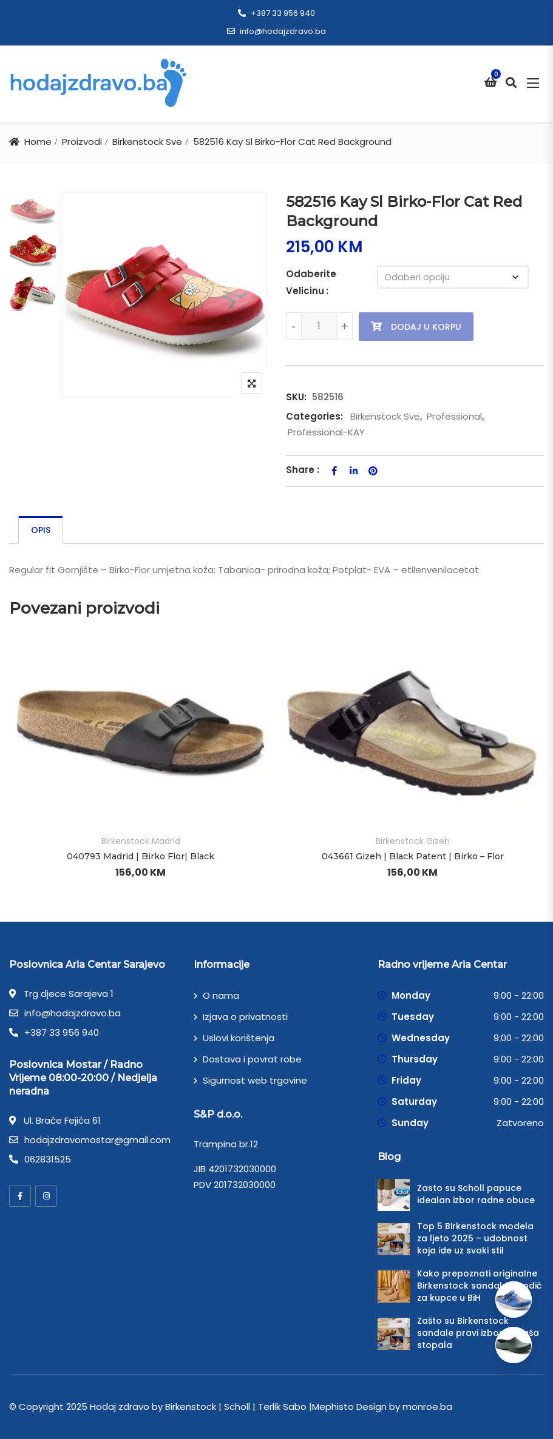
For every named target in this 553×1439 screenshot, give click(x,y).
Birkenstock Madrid (140, 841)
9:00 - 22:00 (519, 995)
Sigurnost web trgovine (255, 1080)
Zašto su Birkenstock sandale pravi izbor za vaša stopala (478, 1333)
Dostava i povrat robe (252, 1059)
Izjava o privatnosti (245, 1016)
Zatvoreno (520, 1122)
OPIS (40, 530)
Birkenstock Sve (147, 141)
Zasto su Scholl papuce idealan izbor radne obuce (476, 1194)
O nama (221, 995)
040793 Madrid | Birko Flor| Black (140, 856)
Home (38, 141)
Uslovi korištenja (238, 1037)
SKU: (296, 397)
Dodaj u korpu (426, 327)
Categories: (314, 416)
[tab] (40, 530)
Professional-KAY (326, 432)
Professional (454, 416)
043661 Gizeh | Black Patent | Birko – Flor (413, 856)
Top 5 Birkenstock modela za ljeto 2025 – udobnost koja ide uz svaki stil (475, 1238)
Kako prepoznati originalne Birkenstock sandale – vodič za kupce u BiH (479, 1285)
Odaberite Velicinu (311, 282)
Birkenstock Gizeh (413, 841)
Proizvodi (82, 141)
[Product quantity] (319, 326)
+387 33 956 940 (276, 13)
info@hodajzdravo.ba (276, 31)
